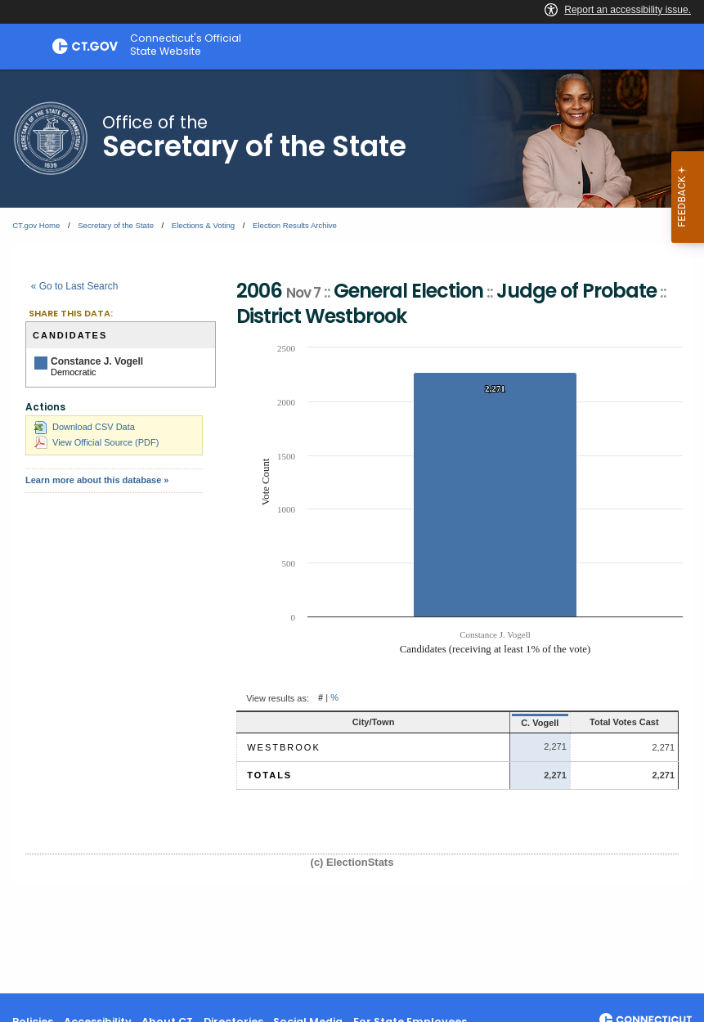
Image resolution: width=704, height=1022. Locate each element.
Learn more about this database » (96, 480)
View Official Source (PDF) (96, 442)
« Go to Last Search (75, 286)
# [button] (320, 698)
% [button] (334, 698)
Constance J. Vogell (97, 361)
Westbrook (284, 747)
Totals (269, 775)
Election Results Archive (295, 225)
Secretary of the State (116, 225)
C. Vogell (499, 723)
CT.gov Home (36, 225)
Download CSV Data (84, 427)
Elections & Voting (203, 225)
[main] (352, 531)
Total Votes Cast (606, 722)
